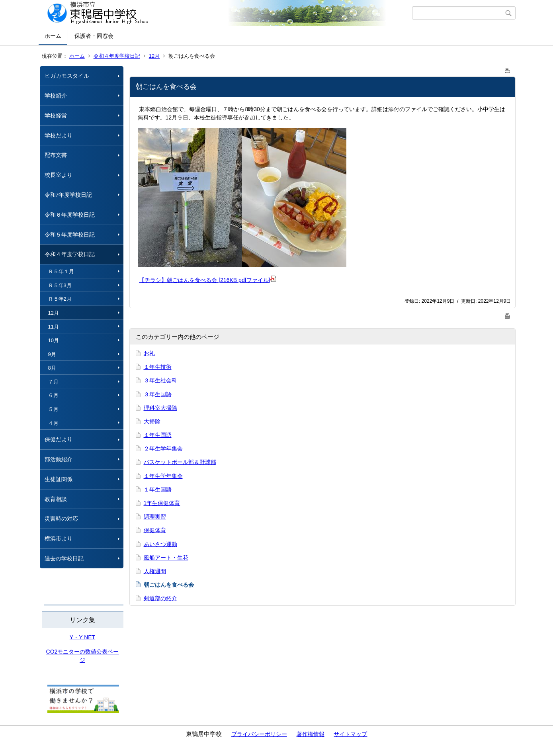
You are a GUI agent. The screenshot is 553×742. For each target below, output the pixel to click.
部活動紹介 (58, 459)
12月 (154, 56)
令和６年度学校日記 (70, 214)
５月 (53, 409)
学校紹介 (56, 95)
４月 (53, 423)
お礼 (149, 353)
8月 (52, 368)
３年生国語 (158, 394)
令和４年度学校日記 (117, 56)
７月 (53, 382)
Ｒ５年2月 (60, 299)
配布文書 (56, 155)
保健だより (58, 439)
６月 (53, 395)
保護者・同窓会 (93, 36)
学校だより (58, 135)
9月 (52, 354)
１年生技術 (158, 367)
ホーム (53, 36)
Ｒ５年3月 (60, 285)
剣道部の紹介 (160, 598)
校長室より (58, 175)
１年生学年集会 (163, 476)
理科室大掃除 (160, 408)
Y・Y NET (82, 637)
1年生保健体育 (162, 503)
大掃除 (152, 421)
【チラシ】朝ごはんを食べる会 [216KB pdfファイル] (207, 280)
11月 (53, 327)
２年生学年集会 (163, 448)
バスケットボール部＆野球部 (180, 462)
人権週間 (155, 571)
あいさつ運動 (160, 544)
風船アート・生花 (166, 557)
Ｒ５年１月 (61, 271)
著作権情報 (310, 734)
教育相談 (56, 499)
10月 (53, 340)
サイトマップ (350, 734)
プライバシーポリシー (259, 734)
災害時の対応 (61, 518)
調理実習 (155, 516)
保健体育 (155, 530)
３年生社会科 (160, 380)
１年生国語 (158, 435)
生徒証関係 (58, 479)
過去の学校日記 (67, 558)
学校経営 (56, 115)
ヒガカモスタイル (67, 75)
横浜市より (58, 538)
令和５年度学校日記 (70, 234)
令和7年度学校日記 (68, 195)
